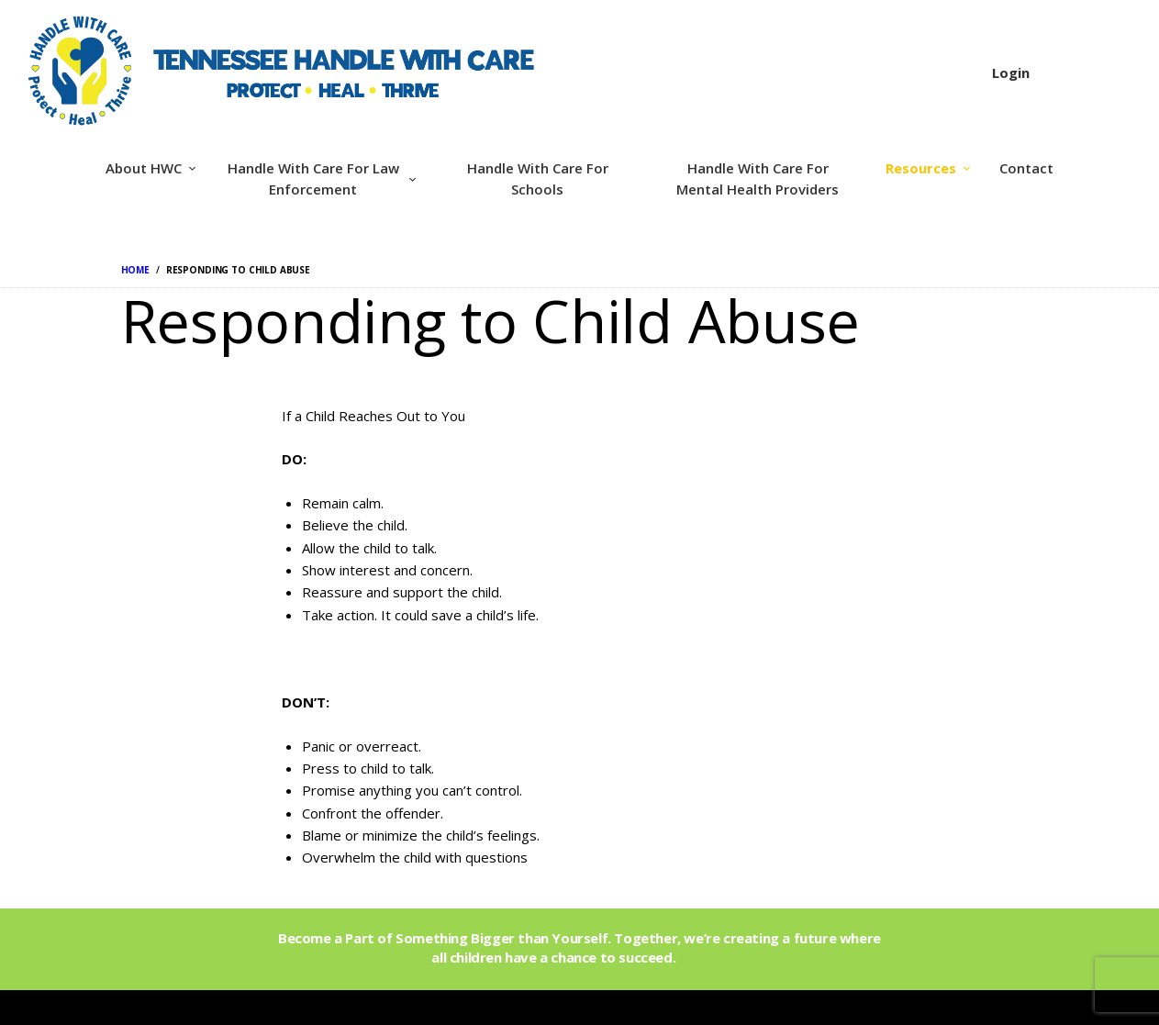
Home (135, 269)
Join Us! (703, 958)
